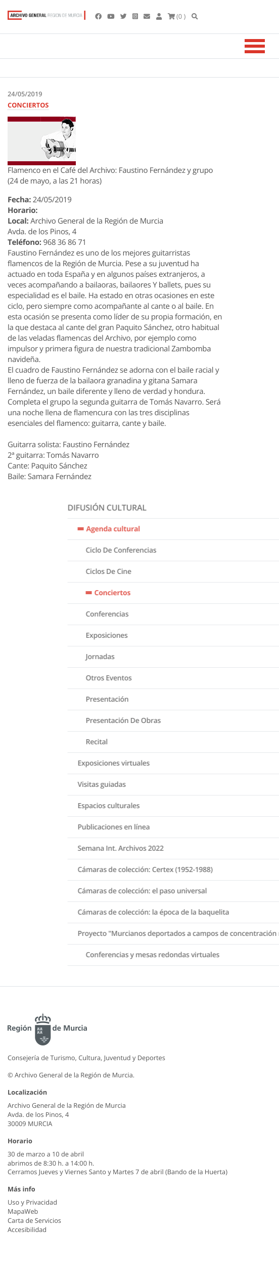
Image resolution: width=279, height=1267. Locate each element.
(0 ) (177, 16)
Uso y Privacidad (32, 1202)
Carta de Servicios (34, 1220)
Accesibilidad (27, 1229)
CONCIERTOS (28, 105)
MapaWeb (23, 1211)
